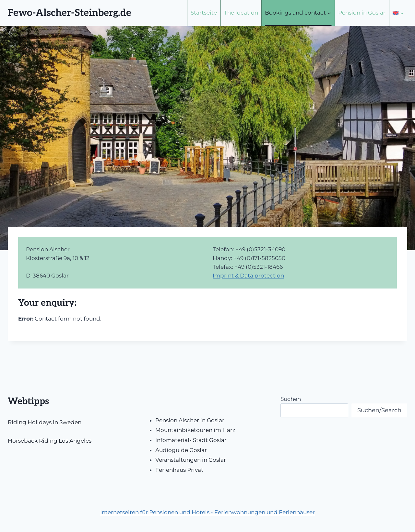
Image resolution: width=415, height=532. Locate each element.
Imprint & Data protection (248, 275)
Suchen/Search (379, 410)
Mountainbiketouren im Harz (195, 430)
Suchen (290, 399)
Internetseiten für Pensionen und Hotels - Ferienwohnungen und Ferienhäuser (207, 512)
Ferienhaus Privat (179, 470)
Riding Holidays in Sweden (44, 422)
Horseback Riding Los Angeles (49, 440)
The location (241, 12)
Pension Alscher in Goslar (189, 420)
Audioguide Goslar (181, 450)
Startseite (204, 12)
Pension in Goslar (361, 12)
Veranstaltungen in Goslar (190, 460)
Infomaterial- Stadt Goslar (191, 440)
